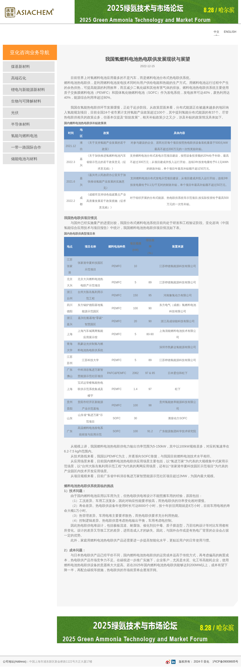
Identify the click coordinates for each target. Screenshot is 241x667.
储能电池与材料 (24, 159)
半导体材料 (20, 124)
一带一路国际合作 (26, 147)
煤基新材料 (20, 67)
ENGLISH (230, 31)
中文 (216, 31)
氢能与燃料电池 (24, 136)
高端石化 (18, 78)
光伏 (15, 113)
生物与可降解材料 (26, 101)
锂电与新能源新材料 (28, 90)
